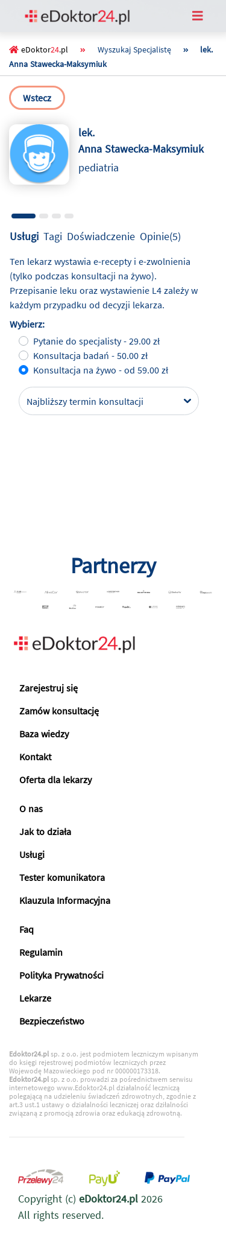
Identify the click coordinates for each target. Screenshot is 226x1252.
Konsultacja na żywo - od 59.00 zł (100, 370)
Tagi (52, 236)
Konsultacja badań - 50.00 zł (90, 355)
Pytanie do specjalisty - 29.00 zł (96, 341)
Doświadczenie (101, 236)
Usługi (24, 236)
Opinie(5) (160, 236)
